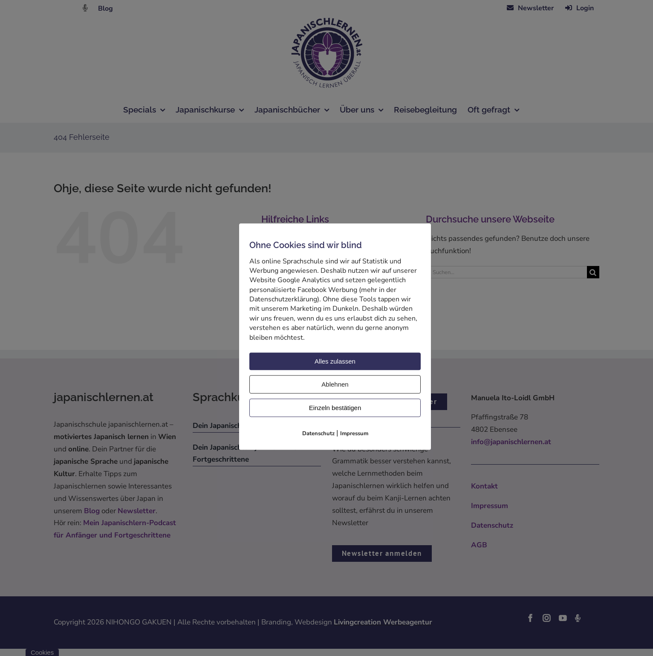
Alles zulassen (335, 361)
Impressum (354, 433)
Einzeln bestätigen (335, 407)
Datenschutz (318, 433)
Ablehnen (334, 384)
